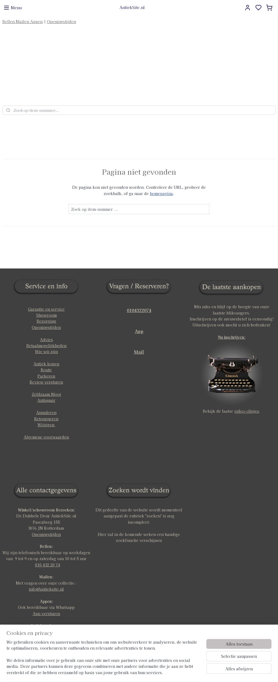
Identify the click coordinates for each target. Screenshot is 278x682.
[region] (103, 660)
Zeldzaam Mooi (46, 382)
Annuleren (46, 400)
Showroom (46, 303)
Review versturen (46, 370)
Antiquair (46, 388)
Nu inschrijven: (231, 325)
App (139, 319)
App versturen (46, 601)
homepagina (161, 181)
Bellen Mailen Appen (22, 21)
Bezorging (46, 309)
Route (46, 357)
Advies (46, 327)
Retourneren (46, 406)
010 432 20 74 (47, 552)
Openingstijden (61, 21)
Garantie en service (46, 297)
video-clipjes (246, 399)
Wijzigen (46, 412)
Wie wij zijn (46, 339)
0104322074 (139, 298)
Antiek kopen (46, 351)
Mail (139, 340)
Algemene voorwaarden (46, 424)
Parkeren (46, 364)
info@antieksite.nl (46, 577)
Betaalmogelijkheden (46, 333)
